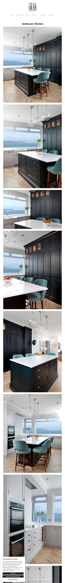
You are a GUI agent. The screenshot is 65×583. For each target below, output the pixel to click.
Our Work (19, 15)
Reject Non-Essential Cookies (13, 576)
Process (35, 15)
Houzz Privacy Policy (11, 564)
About (27, 15)
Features (43, 15)
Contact (51, 15)
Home (12, 15)
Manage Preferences (13, 579)
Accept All (13, 573)
